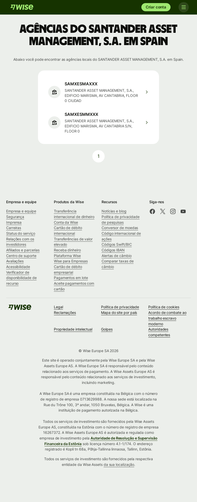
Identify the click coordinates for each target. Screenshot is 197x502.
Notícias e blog (114, 211)
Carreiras (13, 228)
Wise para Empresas (71, 261)
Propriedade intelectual (73, 329)
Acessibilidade (18, 266)
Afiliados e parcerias (23, 250)
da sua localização (119, 464)
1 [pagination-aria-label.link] (98, 156)
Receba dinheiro (67, 250)
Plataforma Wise (67, 255)
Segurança (15, 216)
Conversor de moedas (120, 228)
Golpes (107, 329)
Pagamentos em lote (71, 277)
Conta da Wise (66, 222)
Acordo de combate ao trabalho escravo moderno (167, 318)
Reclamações (65, 312)
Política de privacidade (120, 307)
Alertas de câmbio (117, 255)
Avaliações (15, 261)
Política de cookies (163, 307)
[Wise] (21, 7)
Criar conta (156, 7)
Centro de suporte (21, 255)
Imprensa (14, 222)
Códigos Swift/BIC (117, 244)
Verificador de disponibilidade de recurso (21, 277)
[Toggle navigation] (184, 7)
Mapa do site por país (119, 312)
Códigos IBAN (113, 250)
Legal (58, 307)
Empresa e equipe (21, 211)
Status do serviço (20, 233)
